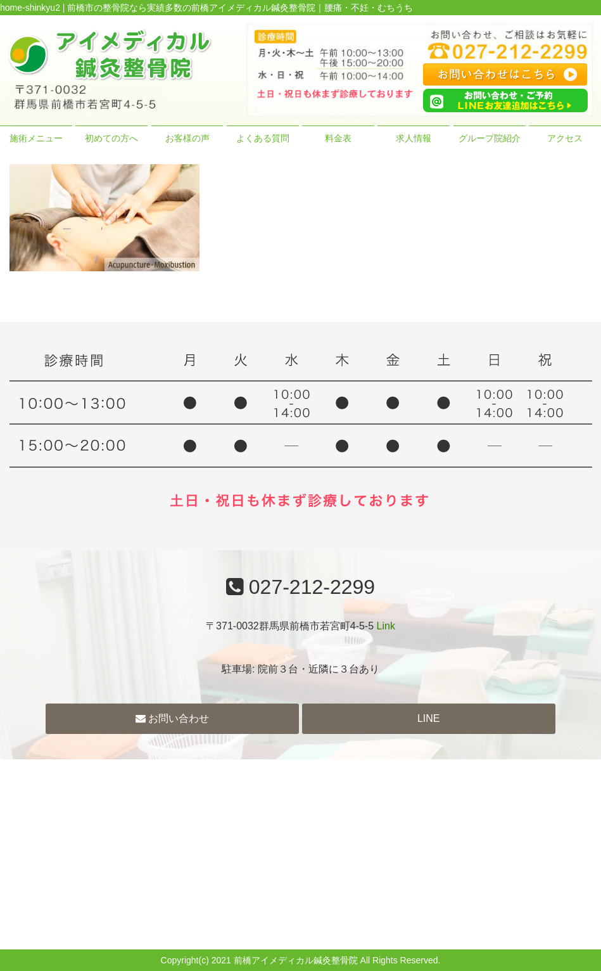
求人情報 (413, 138)
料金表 (338, 138)
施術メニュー (36, 138)
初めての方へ (111, 138)
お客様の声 (187, 138)
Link (386, 626)
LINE (428, 718)
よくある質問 (262, 138)
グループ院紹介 (490, 138)
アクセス (565, 138)
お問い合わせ (172, 718)
